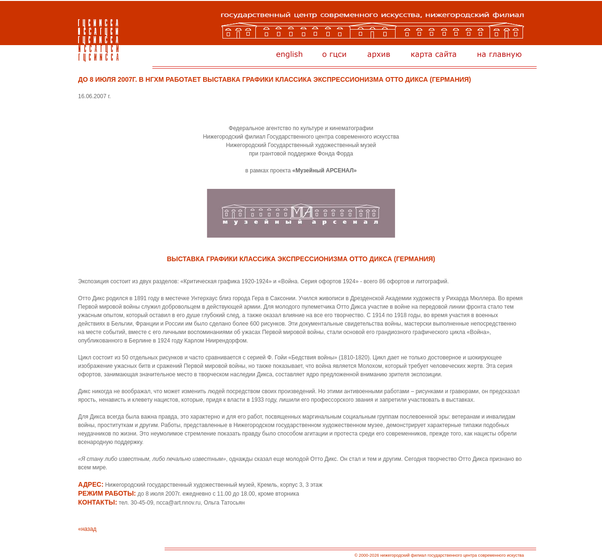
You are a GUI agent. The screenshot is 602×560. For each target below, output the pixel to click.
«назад (87, 529)
